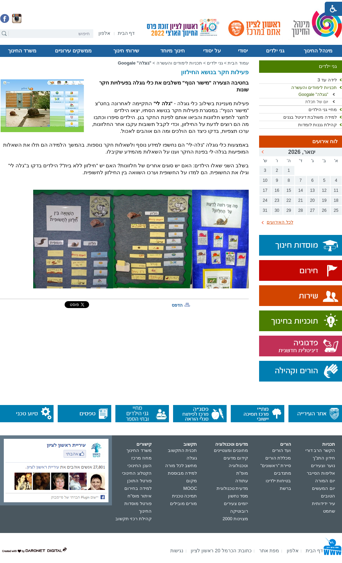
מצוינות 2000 (235, 518)
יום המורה (325, 480)
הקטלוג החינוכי (137, 473)
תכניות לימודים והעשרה (314, 87)
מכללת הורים (278, 458)
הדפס (177, 305)
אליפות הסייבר (321, 473)
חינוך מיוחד (172, 50)
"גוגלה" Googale (313, 94)
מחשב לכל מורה (181, 465)
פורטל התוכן (139, 480)
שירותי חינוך (126, 50)
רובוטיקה (239, 511)
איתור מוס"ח (139, 495)
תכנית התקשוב (182, 450)
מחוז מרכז (141, 458)
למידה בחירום (138, 488)
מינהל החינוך (318, 50)
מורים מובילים (183, 503)
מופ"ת (242, 473)
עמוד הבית (238, 63)
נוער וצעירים (323, 465)
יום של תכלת (316, 101)
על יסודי (211, 50)
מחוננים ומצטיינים (231, 450)
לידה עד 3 (327, 79)
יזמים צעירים (236, 503)
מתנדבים (282, 473)
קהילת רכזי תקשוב (133, 518)
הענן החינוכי (139, 465)
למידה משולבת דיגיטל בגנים (310, 117)
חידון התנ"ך (324, 458)
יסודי (243, 50)
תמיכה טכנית (184, 495)
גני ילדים (275, 50)
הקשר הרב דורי (320, 450)
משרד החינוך (22, 50)
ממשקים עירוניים (73, 50)
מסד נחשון (238, 495)
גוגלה (192, 458)
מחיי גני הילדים (322, 109)
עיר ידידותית (323, 503)
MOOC (190, 488)
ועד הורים (281, 450)
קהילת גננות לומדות (317, 124)
